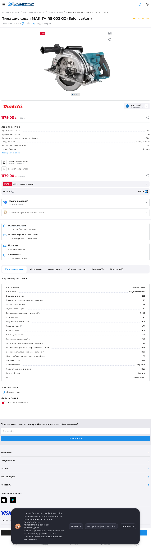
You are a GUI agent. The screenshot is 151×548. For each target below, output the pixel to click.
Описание (36, 269)
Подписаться (75, 438)
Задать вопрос (44, 24)
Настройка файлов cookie (101, 526)
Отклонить (128, 526)
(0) (34, 24)
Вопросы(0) (116, 269)
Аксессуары (55, 269)
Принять (76, 526)
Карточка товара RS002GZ (16, 402)
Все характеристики (10, 153)
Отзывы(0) (98, 269)
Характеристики (14, 269)
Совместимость (76, 269)
